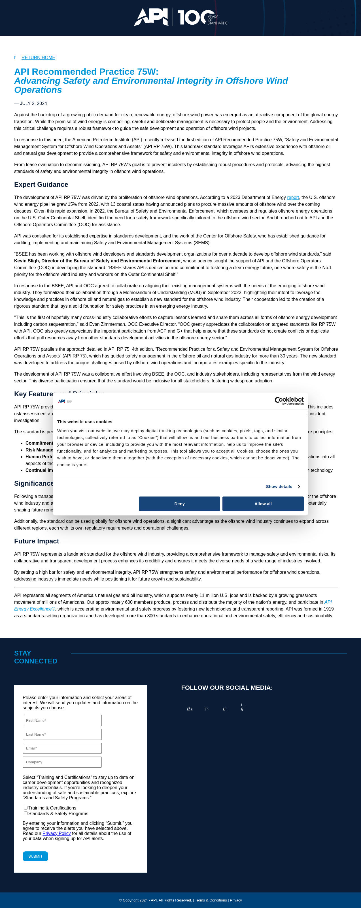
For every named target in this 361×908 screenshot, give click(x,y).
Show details (279, 486)
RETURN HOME (38, 57)
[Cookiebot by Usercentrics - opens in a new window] (279, 401)
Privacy (236, 900)
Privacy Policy (57, 833)
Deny (180, 503)
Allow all (263, 503)
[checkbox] (81, 810)
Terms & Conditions (211, 900)
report (293, 197)
